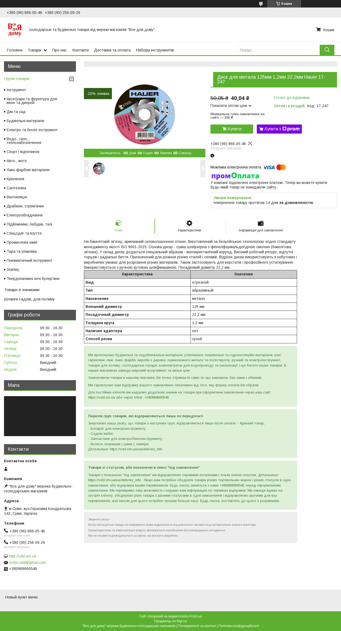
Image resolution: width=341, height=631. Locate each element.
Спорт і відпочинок (23, 152)
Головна (14, 50)
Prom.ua (195, 616)
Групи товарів (16, 78)
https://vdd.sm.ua (101, 397)
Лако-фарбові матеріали (28, 170)
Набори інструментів (155, 50)
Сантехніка (16, 188)
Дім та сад (16, 112)
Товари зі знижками (21, 289)
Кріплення (15, 179)
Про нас (59, 50)
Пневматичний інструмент (29, 260)
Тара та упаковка (22, 251)
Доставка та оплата (112, 50)
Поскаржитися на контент (197, 626)
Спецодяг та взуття (24, 233)
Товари (34, 50)
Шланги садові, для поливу (29, 299)
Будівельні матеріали (25, 121)
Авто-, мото (17, 161)
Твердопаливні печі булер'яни (33, 278)
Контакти (80, 50)
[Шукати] (327, 50)
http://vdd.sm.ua (22, 556)
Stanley (13, 269)
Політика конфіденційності (238, 626)
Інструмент (16, 90)
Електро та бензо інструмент (32, 130)
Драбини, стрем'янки (25, 206)
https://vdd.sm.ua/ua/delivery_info (114, 480)
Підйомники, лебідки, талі (29, 224)
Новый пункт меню (21, 597)
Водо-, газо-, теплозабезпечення (24, 141)
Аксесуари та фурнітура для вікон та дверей (32, 101)
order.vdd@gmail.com (27, 562)
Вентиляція (17, 197)
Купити (234, 129)
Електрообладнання (25, 215)
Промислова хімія (22, 242)
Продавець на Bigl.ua (170, 621)
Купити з (282, 129)
